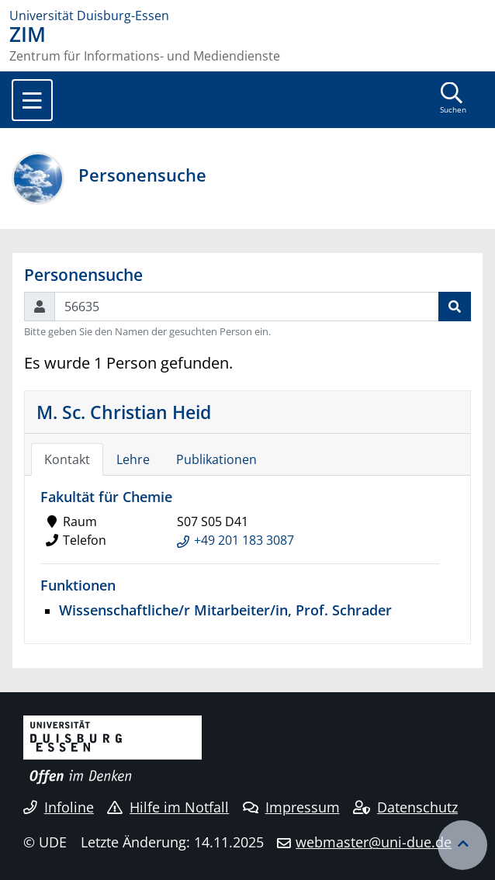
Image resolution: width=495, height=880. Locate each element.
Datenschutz (405, 807)
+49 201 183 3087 (244, 540)
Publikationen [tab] (216, 459)
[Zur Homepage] (247, 15)
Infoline (58, 807)
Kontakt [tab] (67, 459)
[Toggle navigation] (32, 100)
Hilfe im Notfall (168, 807)
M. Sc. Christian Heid (123, 412)
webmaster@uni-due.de (374, 842)
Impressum (291, 807)
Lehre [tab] (133, 459)
